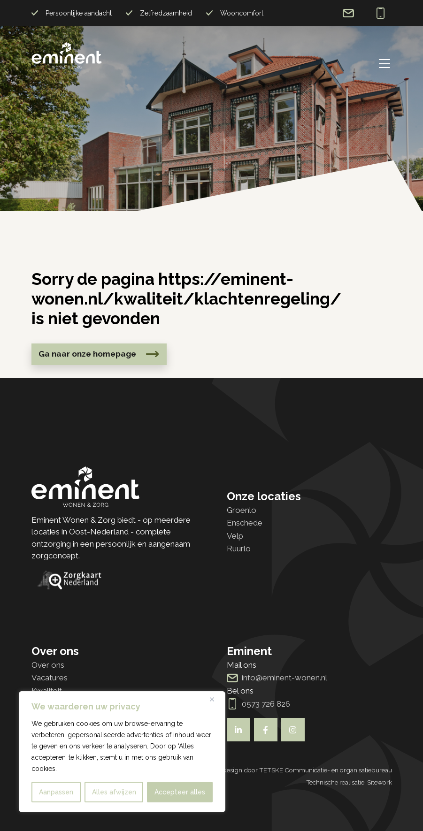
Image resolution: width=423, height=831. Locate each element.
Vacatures (49, 677)
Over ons (47, 665)
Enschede (244, 522)
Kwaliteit (46, 690)
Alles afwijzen (114, 792)
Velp (235, 536)
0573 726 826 (380, 13)
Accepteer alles (179, 792)
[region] (122, 751)
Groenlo (241, 510)
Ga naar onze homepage (87, 353)
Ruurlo (239, 548)
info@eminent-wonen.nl (348, 13)
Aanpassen (56, 792)
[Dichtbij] (215, 699)
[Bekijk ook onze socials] (238, 729)
